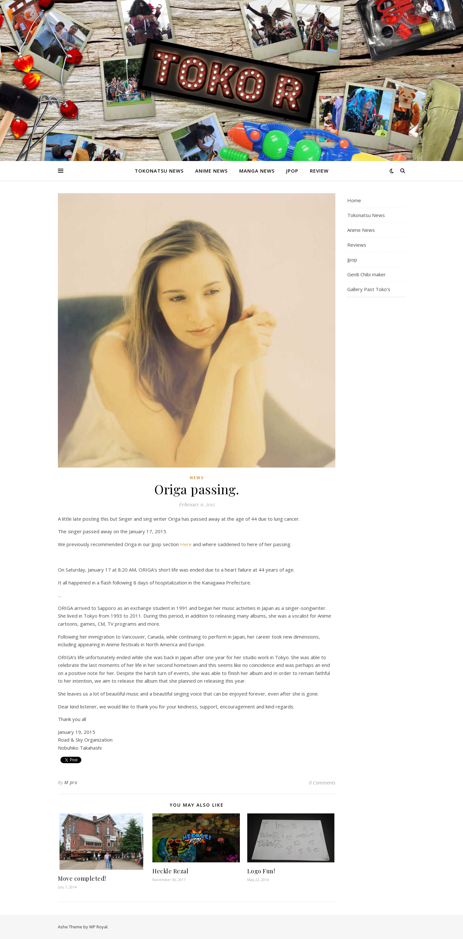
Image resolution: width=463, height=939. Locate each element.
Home (354, 200)
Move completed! (82, 878)
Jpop (292, 170)
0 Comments (322, 782)
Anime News (211, 170)
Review (319, 170)
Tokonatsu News (159, 170)
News (197, 477)
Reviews (356, 245)
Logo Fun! (261, 871)
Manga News (257, 170)
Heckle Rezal (170, 871)
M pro (70, 782)
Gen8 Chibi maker (366, 274)
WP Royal (98, 927)
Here (186, 544)
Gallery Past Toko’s (368, 289)
